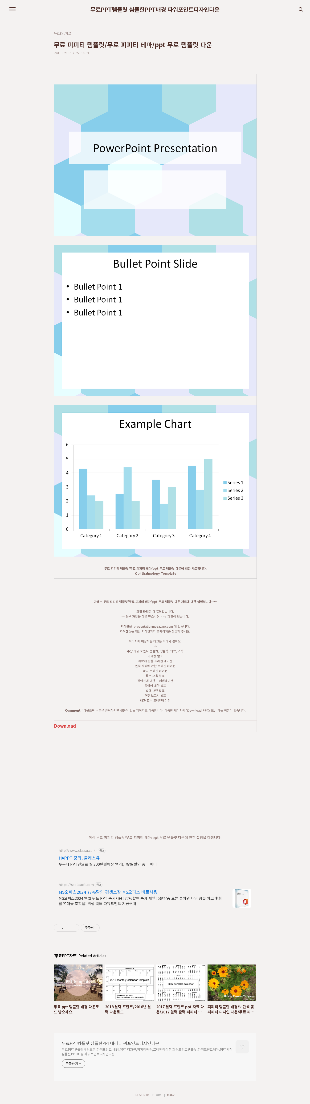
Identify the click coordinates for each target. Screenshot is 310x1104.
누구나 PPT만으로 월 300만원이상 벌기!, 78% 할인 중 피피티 (108, 864)
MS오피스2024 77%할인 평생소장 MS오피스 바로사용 (108, 892)
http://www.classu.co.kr (78, 851)
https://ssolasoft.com (76, 885)
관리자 (171, 1095)
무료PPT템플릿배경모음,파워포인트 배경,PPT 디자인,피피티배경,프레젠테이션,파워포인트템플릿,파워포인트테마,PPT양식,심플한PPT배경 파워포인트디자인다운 (147, 1051)
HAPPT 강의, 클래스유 (79, 858)
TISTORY (156, 1095)
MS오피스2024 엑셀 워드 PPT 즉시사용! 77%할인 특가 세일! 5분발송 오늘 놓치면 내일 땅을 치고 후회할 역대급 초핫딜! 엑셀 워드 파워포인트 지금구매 (140, 900)
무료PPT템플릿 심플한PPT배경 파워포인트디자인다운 (155, 9)
